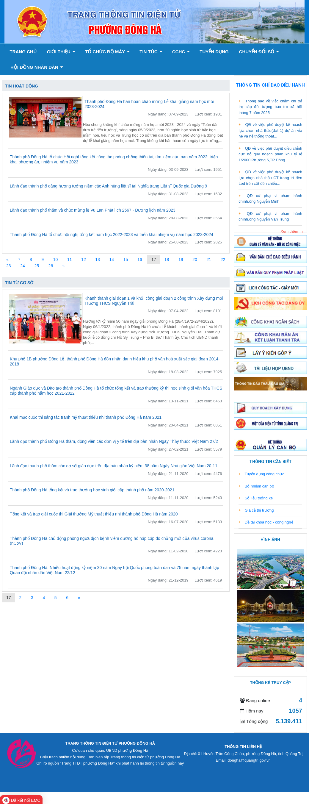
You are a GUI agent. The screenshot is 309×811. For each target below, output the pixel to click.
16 (139, 259)
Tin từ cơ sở (19, 282)
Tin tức (150, 51)
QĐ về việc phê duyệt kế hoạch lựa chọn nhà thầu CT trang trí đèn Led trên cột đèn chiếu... (270, 178)
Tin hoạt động (21, 86)
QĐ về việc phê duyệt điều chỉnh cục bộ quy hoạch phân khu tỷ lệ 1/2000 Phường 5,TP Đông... (270, 154)
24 (22, 265)
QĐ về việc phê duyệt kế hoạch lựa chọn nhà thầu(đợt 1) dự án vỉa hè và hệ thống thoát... (270, 130)
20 (194, 259)
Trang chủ (23, 51)
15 (125, 259)
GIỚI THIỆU (61, 51)
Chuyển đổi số (259, 51)
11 (69, 259)
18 (166, 259)
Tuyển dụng (214, 51)
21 (208, 259)
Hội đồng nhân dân (36, 67)
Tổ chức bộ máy (107, 51)
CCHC (181, 51)
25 (36, 265)
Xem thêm (289, 231)
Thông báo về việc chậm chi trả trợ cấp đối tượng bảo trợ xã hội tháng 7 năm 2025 (270, 107)
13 (97, 259)
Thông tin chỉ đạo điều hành (270, 85)
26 (50, 265)
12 (83, 259)
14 (111, 259)
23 (8, 265)
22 (223, 259)
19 (180, 259)
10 (55, 259)
